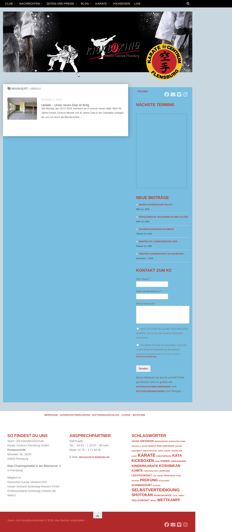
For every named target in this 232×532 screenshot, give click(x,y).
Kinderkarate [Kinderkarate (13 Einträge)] (145, 466)
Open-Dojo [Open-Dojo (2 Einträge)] (169, 476)
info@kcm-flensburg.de (94, 457)
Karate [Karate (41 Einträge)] (146, 455)
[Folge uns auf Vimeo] (179, 93)
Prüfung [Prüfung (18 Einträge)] (149, 480)
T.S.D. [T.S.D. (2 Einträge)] (175, 495)
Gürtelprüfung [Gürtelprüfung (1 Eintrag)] (150, 451)
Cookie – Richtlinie (133, 415)
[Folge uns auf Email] (172, 93)
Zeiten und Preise (60, 3)
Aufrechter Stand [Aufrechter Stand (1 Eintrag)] (177, 441)
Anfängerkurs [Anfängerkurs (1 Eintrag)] (161, 441)
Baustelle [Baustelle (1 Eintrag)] (136, 446)
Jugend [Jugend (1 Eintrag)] (167, 451)
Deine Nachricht (146, 303)
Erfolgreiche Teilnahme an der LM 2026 (163, 217)
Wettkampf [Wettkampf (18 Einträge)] (169, 500)
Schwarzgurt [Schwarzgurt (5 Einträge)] (142, 485)
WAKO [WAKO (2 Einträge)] (153, 500)
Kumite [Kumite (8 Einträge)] (137, 470)
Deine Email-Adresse (148, 291)
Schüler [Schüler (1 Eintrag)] (156, 485)
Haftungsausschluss (105, 415)
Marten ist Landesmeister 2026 (158, 241)
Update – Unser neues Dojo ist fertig (65, 105)
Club (9, 3)
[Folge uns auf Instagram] (185, 93)
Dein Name (143, 279)
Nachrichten (29, 3)
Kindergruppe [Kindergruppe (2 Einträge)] (178, 461)
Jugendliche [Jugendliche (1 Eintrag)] (176, 451)
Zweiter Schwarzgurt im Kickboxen (161, 254)
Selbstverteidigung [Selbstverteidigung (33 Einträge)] (155, 490)
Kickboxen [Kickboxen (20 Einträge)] (143, 461)
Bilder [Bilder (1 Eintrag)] (145, 446)
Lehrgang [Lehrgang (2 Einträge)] (164, 471)
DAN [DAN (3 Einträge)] (159, 446)
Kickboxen (121, 3)
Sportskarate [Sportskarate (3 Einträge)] (163, 495)
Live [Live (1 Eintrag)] (154, 476)
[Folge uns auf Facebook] (166, 93)
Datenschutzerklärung (146, 356)
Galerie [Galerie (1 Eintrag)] (178, 446)
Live (137, 3)
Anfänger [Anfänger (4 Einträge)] (147, 441)
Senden (143, 368)
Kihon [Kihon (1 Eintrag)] (157, 461)
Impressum (51, 415)
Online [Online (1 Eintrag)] (160, 476)
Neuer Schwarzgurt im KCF (156, 204)
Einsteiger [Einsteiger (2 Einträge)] (168, 446)
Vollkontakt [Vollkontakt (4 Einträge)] (141, 500)
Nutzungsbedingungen (150, 391)
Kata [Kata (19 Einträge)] (177, 455)
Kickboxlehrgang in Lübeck (156, 229)
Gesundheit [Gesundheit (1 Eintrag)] (137, 451)
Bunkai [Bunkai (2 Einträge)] (152, 446)
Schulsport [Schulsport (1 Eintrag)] (164, 481)
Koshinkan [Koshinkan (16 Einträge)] (169, 466)
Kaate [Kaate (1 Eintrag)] (134, 456)
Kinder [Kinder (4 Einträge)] (165, 461)
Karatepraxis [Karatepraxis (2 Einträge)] (163, 456)
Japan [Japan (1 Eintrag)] (160, 451)
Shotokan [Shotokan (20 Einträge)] (142, 495)
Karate (101, 3)
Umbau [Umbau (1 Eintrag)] (181, 495)
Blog (85, 3)
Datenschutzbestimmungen (153, 386)
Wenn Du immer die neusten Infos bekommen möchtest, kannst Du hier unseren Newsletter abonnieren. (162, 333)
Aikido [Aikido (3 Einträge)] (135, 441)
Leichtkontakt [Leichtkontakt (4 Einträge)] (142, 475)
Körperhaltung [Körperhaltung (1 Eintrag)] (151, 471)
